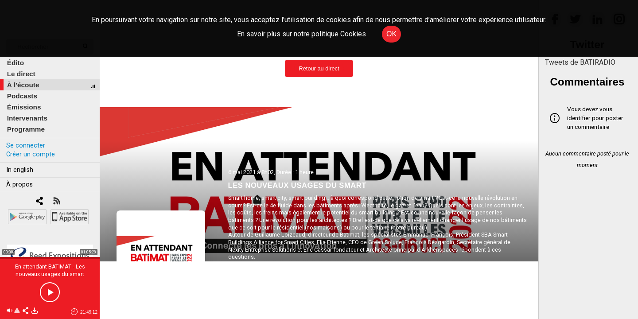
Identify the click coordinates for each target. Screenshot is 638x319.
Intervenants (27, 118)
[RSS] (56, 202)
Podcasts (22, 96)
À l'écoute (23, 85)
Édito (15, 62)
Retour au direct (319, 68)
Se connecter (25, 145)
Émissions (24, 107)
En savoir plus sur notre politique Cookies (301, 34)
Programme (26, 129)
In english (19, 170)
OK (391, 34)
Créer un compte (30, 154)
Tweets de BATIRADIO (580, 62)
